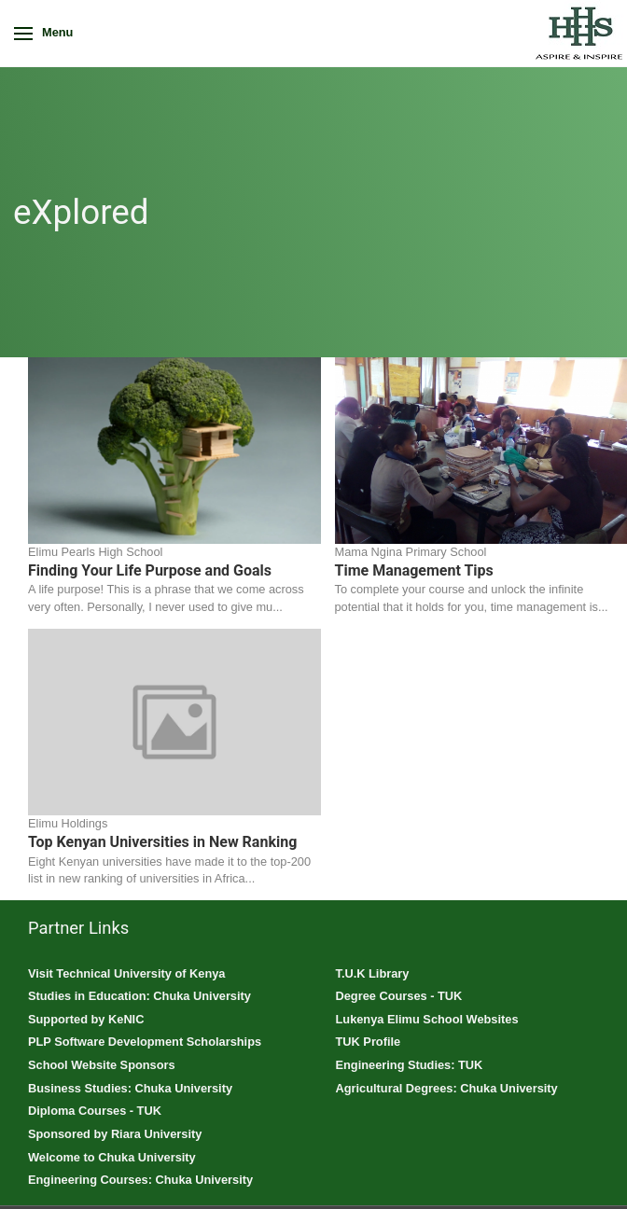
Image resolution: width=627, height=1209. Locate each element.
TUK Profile (368, 1042)
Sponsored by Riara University (115, 1134)
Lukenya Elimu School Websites (427, 1019)
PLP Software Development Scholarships (144, 1042)
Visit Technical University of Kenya (126, 973)
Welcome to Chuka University (112, 1157)
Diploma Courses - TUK (94, 1111)
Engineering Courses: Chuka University (140, 1180)
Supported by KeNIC (86, 1019)
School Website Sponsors (101, 1065)
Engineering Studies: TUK (409, 1065)
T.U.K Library (373, 973)
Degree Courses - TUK (399, 996)
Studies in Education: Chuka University (139, 996)
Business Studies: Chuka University (130, 1088)
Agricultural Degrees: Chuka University (447, 1088)
